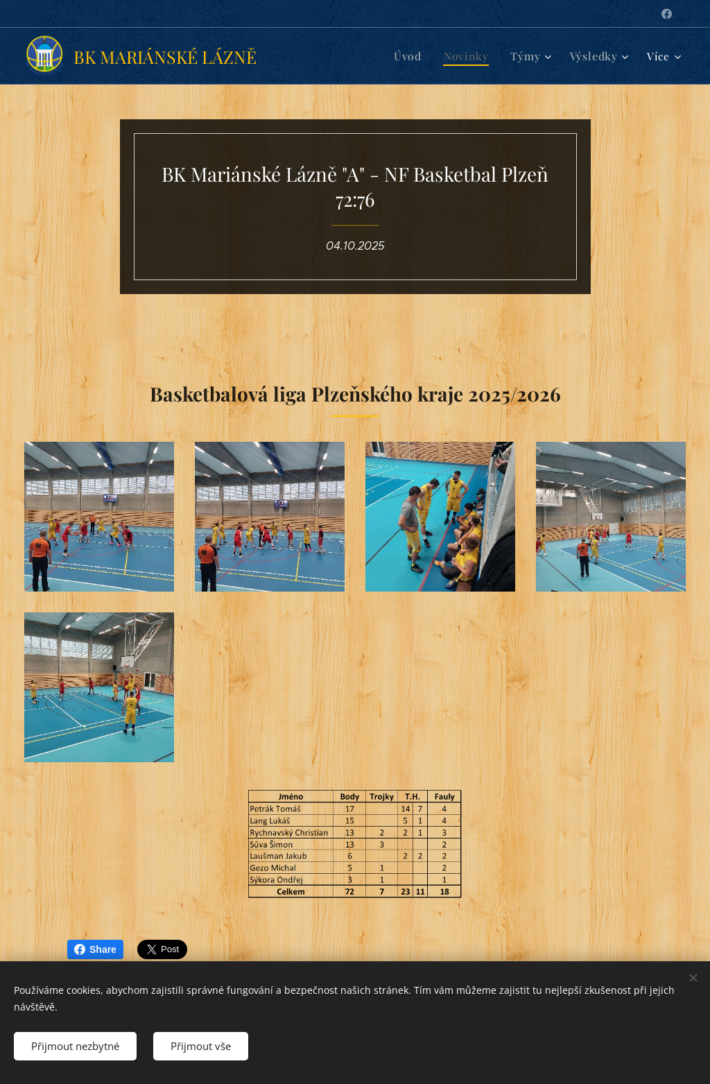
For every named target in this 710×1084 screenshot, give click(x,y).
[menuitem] (416, 56)
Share (95, 949)
